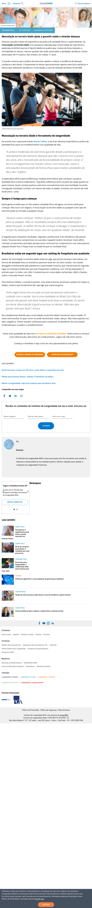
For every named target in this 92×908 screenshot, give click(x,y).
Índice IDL (53, 645)
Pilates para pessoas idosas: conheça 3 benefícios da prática (27, 376)
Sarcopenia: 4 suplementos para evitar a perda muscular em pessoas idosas (15, 534)
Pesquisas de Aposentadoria (38, 649)
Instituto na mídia (27, 634)
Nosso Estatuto (64, 710)
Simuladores (30, 666)
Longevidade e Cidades (10, 677)
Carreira (18, 576)
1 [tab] (14, 509)
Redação (19, 450)
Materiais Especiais (44, 666)
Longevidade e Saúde (27, 677)
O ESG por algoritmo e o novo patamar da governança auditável (39, 579)
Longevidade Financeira (10, 683)
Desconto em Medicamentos (12, 663)
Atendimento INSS (30, 663)
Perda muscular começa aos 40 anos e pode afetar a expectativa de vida (33, 370)
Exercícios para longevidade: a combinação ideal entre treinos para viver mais (15, 566)
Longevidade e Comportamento (32, 683)
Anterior (3, 491)
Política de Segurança (49, 710)
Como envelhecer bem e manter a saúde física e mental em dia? (39, 611)
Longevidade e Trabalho (46, 677)
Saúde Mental (20, 592)
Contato (38, 634)
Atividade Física (8, 30)
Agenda (16, 634)
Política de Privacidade (30, 710)
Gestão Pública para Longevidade (14, 649)
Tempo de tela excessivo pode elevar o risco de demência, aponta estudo (43, 595)
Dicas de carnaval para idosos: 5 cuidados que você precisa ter (22, 550)
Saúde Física (19, 527)
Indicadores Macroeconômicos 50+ (35, 645)
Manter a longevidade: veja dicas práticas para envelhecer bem (29, 383)
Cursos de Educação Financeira (13, 666)
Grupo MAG (64, 715)
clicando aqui (19, 899)
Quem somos (6, 634)
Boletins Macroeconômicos (11, 645)
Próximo (27, 491)
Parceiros (46, 634)
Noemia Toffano (40, 141)
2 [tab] (17, 509)
